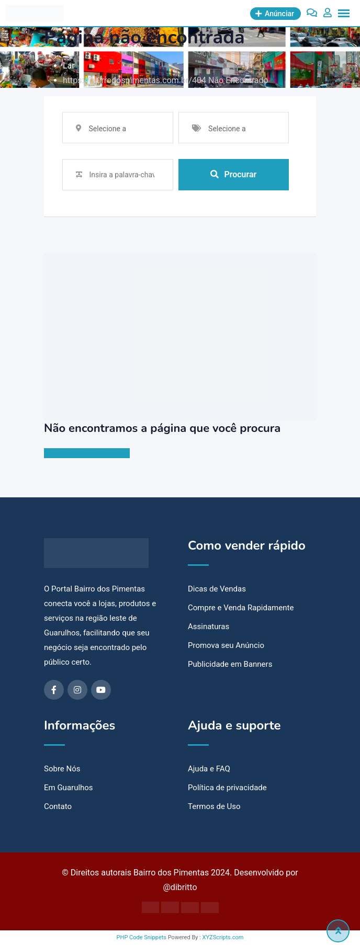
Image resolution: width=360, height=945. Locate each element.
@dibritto (180, 887)
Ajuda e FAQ (209, 768)
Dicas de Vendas (217, 589)
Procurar (233, 174)
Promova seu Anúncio (226, 645)
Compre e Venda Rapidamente (241, 607)
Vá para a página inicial (87, 453)
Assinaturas (208, 626)
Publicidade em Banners (230, 664)
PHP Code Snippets (141, 937)
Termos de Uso (214, 806)
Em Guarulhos (68, 787)
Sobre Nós (62, 768)
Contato (58, 806)
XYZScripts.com (223, 937)
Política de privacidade (227, 787)
